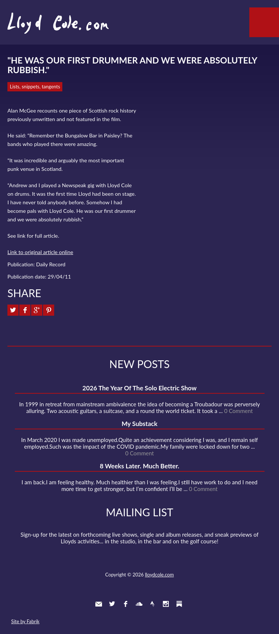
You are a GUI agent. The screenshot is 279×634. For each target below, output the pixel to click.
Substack (179, 604)
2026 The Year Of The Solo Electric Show (139, 388)
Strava (152, 604)
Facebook (125, 604)
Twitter (112, 604)
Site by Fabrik (25, 621)
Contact (98, 604)
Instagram (166, 604)
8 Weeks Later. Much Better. (139, 466)
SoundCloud (139, 604)
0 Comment (238, 410)
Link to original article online (40, 252)
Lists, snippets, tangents (35, 87)
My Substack (140, 423)
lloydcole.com (159, 575)
